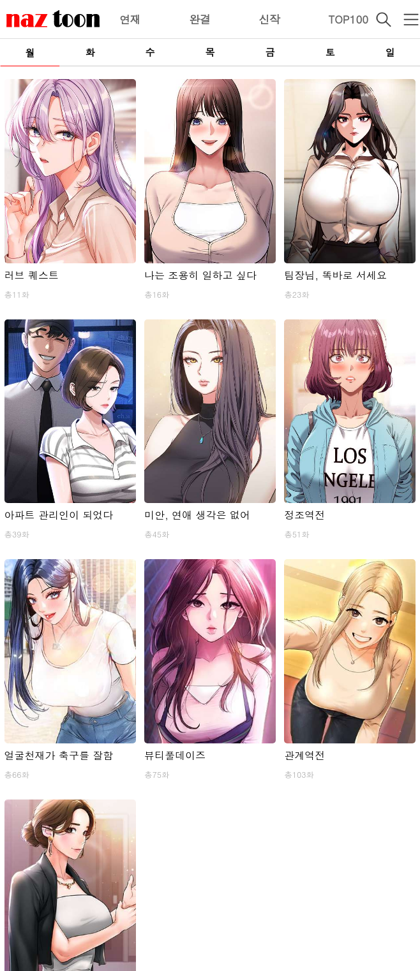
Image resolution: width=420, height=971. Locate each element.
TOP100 (348, 19)
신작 (269, 19)
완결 (200, 19)
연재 (130, 19)
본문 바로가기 (0, 0)
